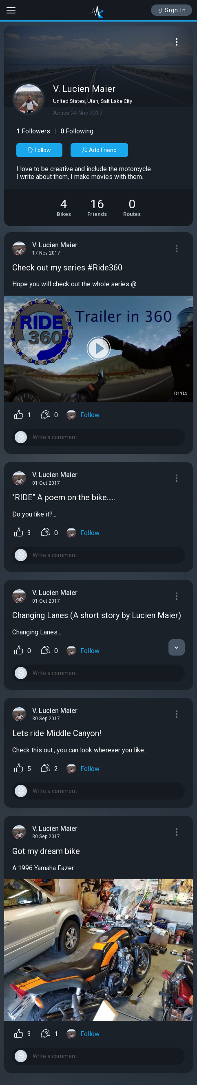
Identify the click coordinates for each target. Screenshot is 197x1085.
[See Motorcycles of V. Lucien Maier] (64, 207)
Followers (33, 131)
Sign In (171, 10)
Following (76, 131)
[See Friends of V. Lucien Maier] (97, 207)
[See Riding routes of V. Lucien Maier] (132, 207)
